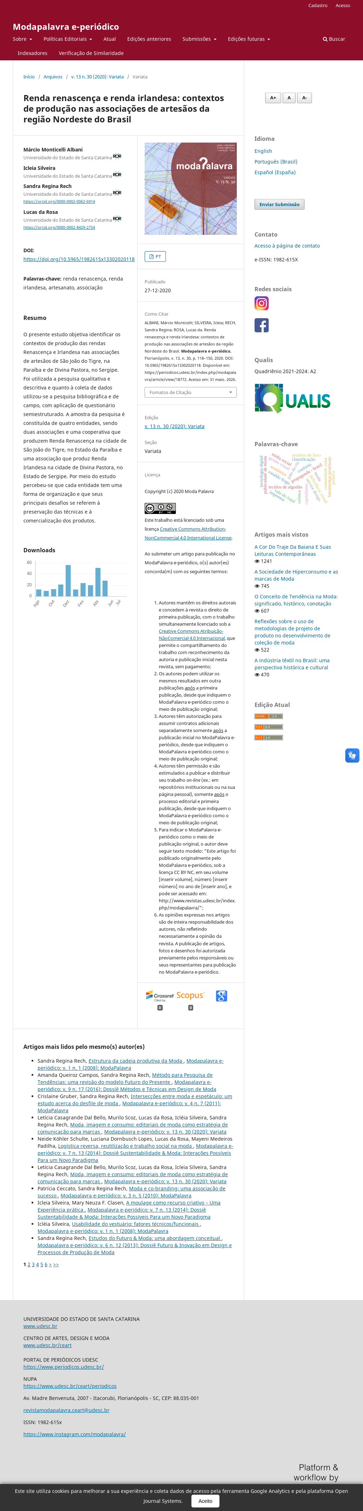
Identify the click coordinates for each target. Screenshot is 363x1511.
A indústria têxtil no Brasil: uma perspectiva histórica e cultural (292, 664)
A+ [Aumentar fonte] (273, 97)
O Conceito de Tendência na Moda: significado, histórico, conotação (296, 600)
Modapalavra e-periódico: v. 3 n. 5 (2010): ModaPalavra (126, 1195)
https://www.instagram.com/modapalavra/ (74, 1434)
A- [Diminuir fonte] (304, 97)
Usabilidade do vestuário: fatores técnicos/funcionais (136, 1224)
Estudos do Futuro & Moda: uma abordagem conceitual (155, 1238)
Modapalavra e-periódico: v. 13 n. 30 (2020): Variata (165, 1131)
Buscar (334, 38)
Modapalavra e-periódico (66, 26)
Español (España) (275, 172)
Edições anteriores (149, 38)
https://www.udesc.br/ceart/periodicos (70, 1386)
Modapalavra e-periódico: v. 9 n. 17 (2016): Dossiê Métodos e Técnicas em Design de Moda (127, 1085)
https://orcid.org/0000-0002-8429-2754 (59, 227)
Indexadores (33, 53)
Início (29, 76)
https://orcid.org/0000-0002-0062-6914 (59, 201)
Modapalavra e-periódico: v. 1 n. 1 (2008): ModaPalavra (131, 1064)
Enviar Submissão (279, 204)
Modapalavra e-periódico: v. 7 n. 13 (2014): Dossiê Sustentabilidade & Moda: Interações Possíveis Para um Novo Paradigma (135, 1152)
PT (158, 256)
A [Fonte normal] (289, 97)
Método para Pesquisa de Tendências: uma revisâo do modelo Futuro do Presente (125, 1078)
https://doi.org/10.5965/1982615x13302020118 (79, 259)
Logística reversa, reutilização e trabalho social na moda (125, 1145)
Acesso (343, 5)
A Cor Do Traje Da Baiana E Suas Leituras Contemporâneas (293, 550)
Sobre (20, 38)
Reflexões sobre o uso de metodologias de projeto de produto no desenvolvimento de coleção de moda (292, 632)
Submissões (197, 38)
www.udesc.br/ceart (47, 1345)
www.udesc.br (40, 1326)
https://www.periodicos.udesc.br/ (63, 1366)
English (263, 151)
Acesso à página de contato (287, 245)
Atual (110, 38)
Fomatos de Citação (170, 392)
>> (56, 1264)
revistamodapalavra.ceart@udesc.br (66, 1410)
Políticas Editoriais (66, 38)
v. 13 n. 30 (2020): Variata (97, 76)
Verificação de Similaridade (91, 53)
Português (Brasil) (276, 161)
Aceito (205, 1501)
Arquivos (53, 76)
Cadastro (318, 5)
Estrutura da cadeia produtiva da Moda (136, 1060)
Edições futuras (247, 38)
